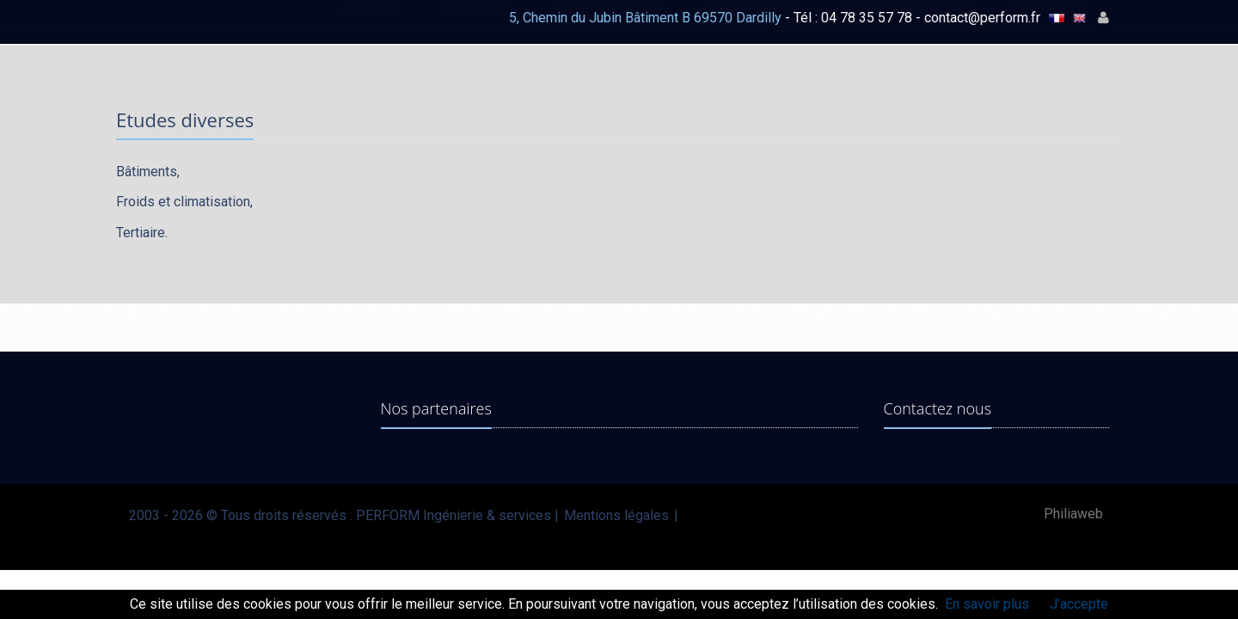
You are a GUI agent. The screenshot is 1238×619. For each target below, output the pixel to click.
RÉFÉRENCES (750, 24)
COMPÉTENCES (606, 24)
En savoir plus (987, 604)
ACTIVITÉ (476, 24)
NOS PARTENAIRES (905, 24)
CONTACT (1048, 24)
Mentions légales (616, 515)
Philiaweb (1073, 514)
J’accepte (1079, 604)
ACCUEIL (370, 24)
